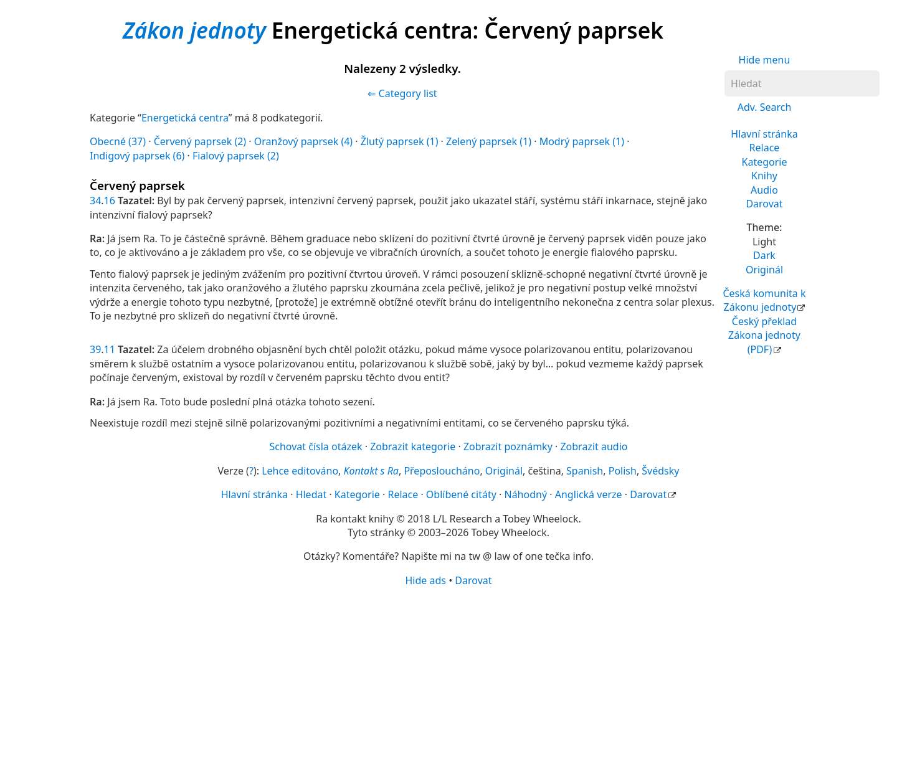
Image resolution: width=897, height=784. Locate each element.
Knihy (764, 175)
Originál (764, 269)
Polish (623, 471)
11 (109, 349)
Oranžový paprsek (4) (303, 141)
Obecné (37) (118, 141)
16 (109, 200)
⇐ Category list (402, 93)
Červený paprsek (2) (200, 141)
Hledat (311, 494)
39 (95, 349)
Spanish (584, 471)
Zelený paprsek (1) (488, 141)
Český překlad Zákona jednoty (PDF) (764, 335)
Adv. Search (765, 107)
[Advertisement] (448, 684)
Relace (764, 147)
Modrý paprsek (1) (581, 141)
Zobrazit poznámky (508, 446)
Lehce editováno (300, 471)
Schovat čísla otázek (316, 446)
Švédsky (660, 471)
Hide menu (764, 60)
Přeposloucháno (442, 471)
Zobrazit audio (593, 446)
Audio (764, 190)
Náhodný (525, 494)
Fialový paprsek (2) (235, 156)
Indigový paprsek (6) (137, 156)
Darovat (764, 203)
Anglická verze (588, 494)
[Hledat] (802, 83)
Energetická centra (185, 118)
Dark (764, 255)
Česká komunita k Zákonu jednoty (764, 300)
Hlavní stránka (764, 134)
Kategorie (764, 162)
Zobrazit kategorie (412, 446)
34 (95, 200)
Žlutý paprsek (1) (400, 141)
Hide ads (425, 580)
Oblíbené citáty (461, 494)
